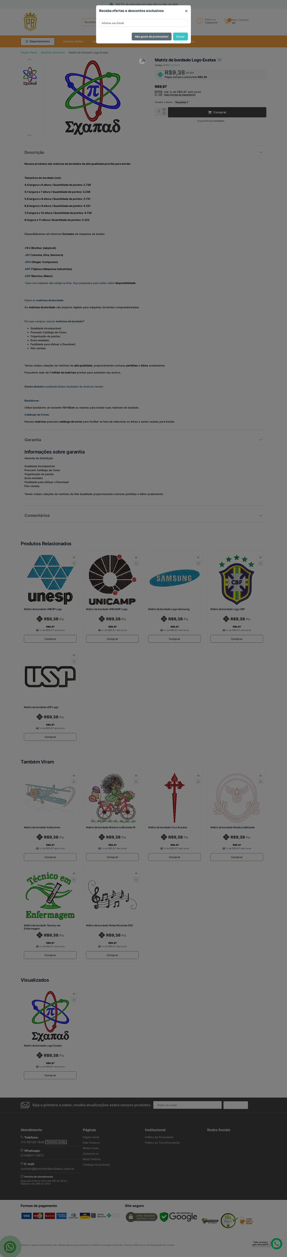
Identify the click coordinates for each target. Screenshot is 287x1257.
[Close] (186, 10)
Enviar (180, 36)
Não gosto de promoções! (151, 36)
